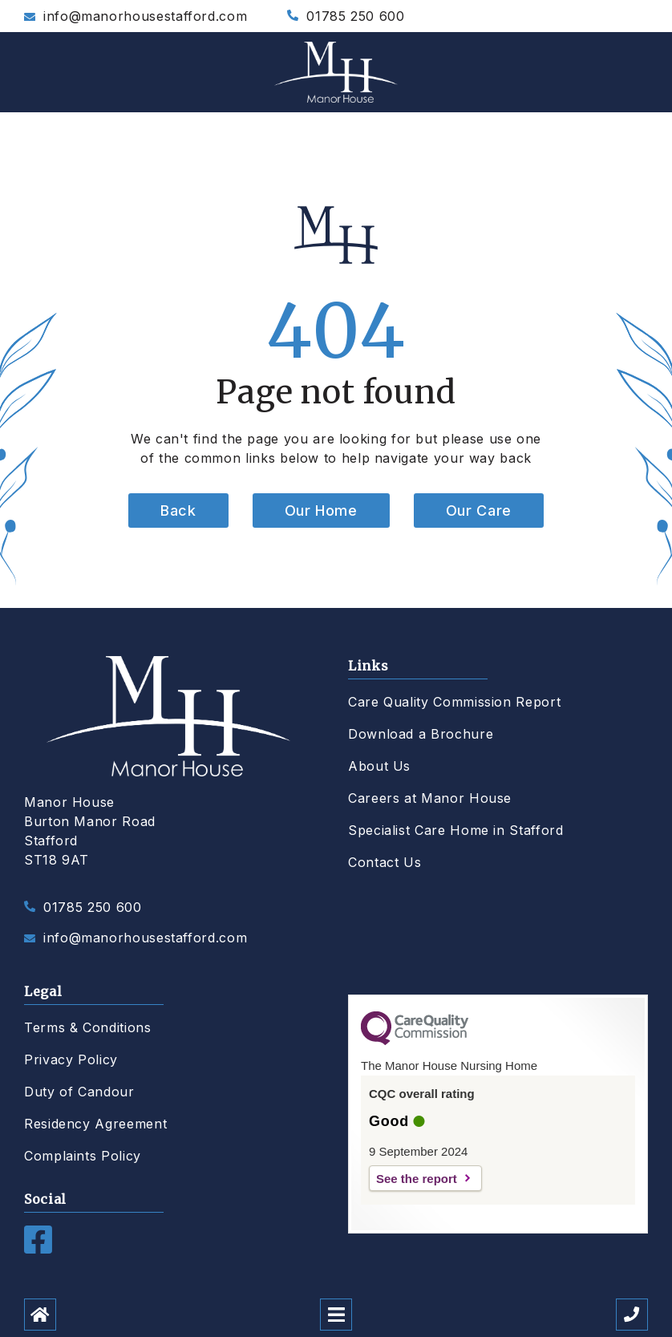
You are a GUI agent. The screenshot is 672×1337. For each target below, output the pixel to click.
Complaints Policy (82, 1156)
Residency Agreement (95, 1124)
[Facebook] (38, 1249)
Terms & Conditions (88, 1027)
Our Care (479, 510)
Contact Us (384, 862)
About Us (379, 766)
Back (178, 510)
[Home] (40, 1315)
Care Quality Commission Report (454, 702)
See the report (416, 1178)
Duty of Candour (79, 1092)
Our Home (321, 510)
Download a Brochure (420, 734)
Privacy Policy (71, 1059)
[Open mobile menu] (336, 1315)
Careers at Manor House (430, 798)
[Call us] (632, 1315)
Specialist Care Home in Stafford (455, 830)
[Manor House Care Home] (336, 72)
